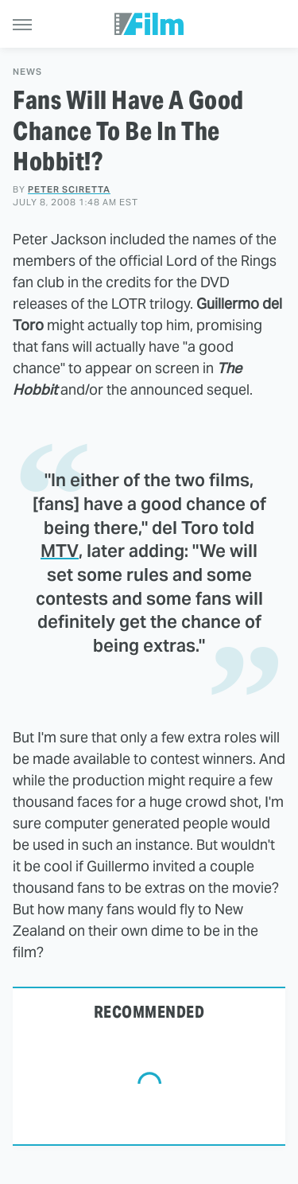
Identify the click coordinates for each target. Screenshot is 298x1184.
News (27, 72)
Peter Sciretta (69, 189)
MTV (60, 550)
